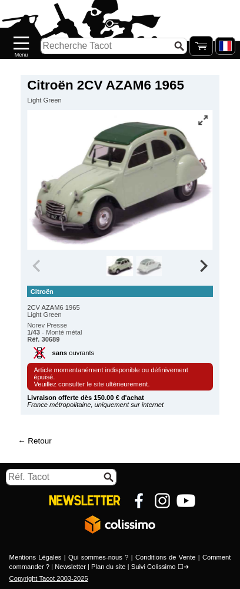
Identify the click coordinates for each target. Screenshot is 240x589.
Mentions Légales (35, 557)
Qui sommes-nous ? (98, 557)
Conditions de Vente (165, 557)
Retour (39, 440)
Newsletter (70, 566)
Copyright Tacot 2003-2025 (48, 578)
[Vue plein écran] (202, 120)
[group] (120, 266)
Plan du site (108, 566)
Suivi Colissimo (153, 566)
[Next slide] (203, 266)
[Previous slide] (37, 266)
